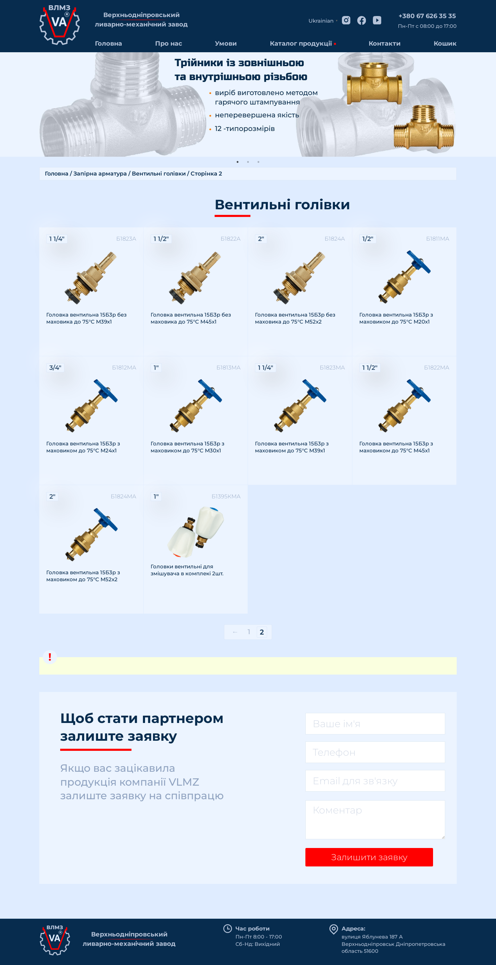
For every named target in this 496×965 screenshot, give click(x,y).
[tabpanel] (248, 104)
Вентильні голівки (159, 173)
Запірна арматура (100, 173)
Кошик (445, 43)
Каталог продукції (301, 43)
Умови (226, 43)
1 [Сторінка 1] (249, 632)
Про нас (168, 43)
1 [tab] (237, 161)
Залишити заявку (366, 859)
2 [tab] (248, 161)
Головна (108, 43)
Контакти (385, 43)
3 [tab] (258, 161)
